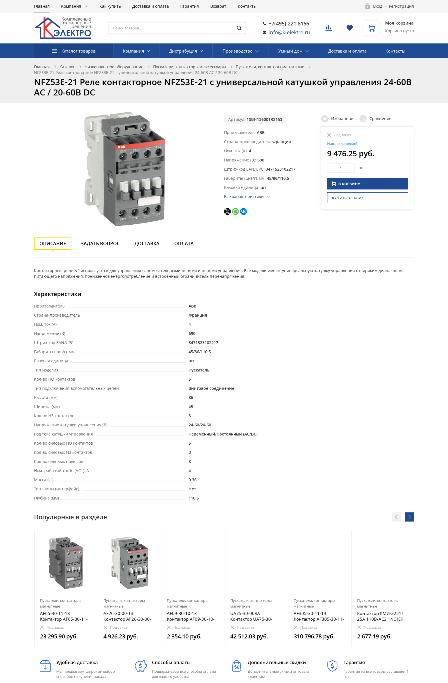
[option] (66, 588)
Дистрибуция (183, 51)
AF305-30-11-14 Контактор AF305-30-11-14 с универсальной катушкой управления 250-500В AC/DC (319, 616)
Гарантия (189, 6)
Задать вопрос (100, 243)
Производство (238, 51)
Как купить (110, 6)
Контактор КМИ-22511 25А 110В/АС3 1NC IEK (380, 616)
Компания (71, 6)
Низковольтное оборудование (114, 66)
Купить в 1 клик (348, 196)
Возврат (218, 6)
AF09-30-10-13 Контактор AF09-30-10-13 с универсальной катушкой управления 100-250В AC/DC (191, 616)
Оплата (184, 243)
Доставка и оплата (150, 6)
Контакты (247, 6)
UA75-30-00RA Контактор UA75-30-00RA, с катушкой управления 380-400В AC (253, 616)
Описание (52, 243)
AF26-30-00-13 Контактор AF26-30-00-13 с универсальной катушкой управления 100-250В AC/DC (127, 616)
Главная (42, 6)
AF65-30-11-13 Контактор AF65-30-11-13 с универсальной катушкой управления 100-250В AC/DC (64, 616)
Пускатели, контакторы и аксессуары (189, 66)
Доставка (147, 243)
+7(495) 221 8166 (289, 23)
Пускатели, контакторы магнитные (270, 66)
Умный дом (290, 51)
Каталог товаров (78, 51)
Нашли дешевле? (342, 143)
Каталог (67, 66)
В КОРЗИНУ (346, 182)
